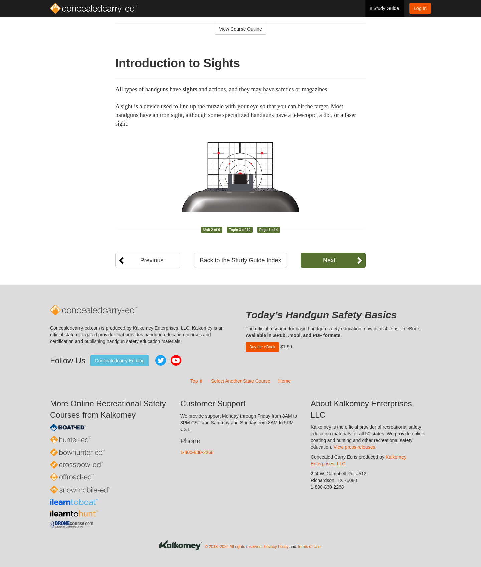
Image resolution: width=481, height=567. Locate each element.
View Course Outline (240, 29)
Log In (420, 8)
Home (284, 381)
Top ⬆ (196, 381)
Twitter (160, 360)
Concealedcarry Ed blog (119, 360)
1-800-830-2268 (197, 452)
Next (329, 260)
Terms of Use (309, 546)
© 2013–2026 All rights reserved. (234, 546)
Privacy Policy (276, 546)
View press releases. (355, 447)
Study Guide (384, 8)
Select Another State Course (240, 381)
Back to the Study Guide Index (240, 260)
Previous (151, 260)
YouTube (176, 360)
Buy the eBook (262, 347)
